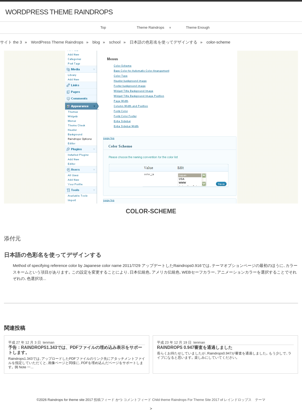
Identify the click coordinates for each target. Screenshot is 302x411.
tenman (48, 342)
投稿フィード (104, 400)
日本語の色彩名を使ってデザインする (52, 255)
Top (103, 27)
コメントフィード (137, 400)
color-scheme (151, 211)
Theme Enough (198, 27)
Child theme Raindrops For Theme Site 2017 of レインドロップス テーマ (209, 400)
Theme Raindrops (150, 27)
